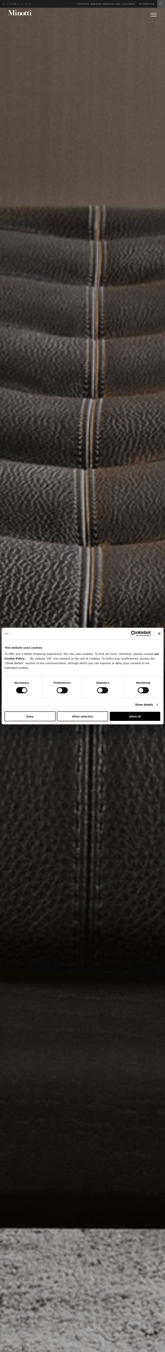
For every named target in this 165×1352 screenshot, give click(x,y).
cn (22, 4)
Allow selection (82, 716)
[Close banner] (159, 633)
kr (29, 4)
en (4, 4)
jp (26, 4)
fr (15, 4)
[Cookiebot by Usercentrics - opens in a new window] (134, 633)
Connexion (83, 4)
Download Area (111, 4)
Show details (144, 704)
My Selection (152, 4)
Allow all (135, 716)
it (8, 4)
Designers (95, 4)
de (11, 4)
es (18, 4)
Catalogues (128, 4)
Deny (30, 716)
